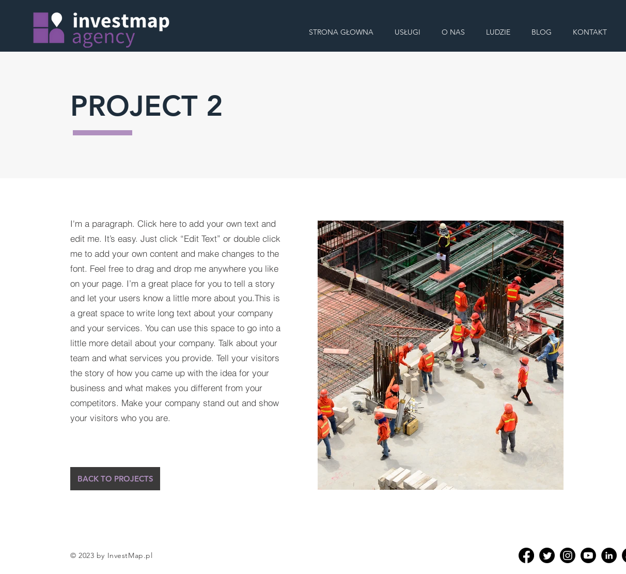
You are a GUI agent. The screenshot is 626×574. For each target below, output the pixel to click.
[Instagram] (567, 555)
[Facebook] (526, 555)
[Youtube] (588, 555)
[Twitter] (547, 555)
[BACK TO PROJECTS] (115, 478)
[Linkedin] (609, 555)
